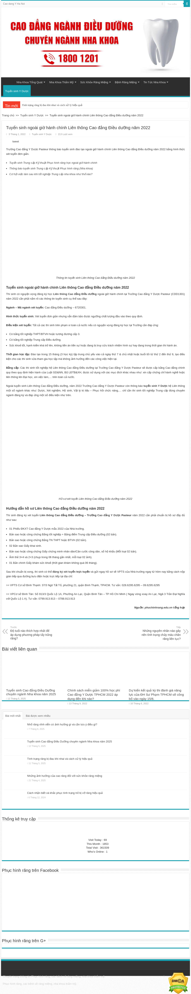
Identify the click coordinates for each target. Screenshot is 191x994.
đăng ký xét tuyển (64, 571)
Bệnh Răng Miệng (126, 82)
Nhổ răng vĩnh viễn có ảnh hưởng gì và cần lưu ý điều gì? (62, 724)
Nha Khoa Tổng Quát (29, 82)
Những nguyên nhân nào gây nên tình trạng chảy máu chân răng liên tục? (159, 633)
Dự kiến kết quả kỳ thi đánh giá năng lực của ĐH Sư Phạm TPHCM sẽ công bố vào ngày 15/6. (156, 695)
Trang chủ (8, 81)
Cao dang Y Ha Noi (14, 3)
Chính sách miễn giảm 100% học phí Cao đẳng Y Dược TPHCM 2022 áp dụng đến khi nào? (94, 695)
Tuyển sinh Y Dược (17, 91)
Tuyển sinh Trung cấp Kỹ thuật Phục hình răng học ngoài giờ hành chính (53, 162)
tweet (15, 141)
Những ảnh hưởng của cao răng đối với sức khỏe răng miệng (64, 775)
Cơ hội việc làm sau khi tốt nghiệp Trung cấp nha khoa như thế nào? (50, 174)
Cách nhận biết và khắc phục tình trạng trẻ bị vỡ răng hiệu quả (65, 792)
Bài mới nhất (13, 715)
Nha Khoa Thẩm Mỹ (61, 82)
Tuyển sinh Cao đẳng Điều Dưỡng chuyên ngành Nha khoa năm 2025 (31, 692)
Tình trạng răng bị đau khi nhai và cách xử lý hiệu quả (52, 105)
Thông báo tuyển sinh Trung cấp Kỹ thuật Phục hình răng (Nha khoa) (51, 168)
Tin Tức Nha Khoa (154, 82)
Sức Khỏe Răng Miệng (94, 82)
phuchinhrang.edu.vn (158, 607)
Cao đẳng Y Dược (109, 515)
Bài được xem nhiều (38, 715)
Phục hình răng (40, 976)
